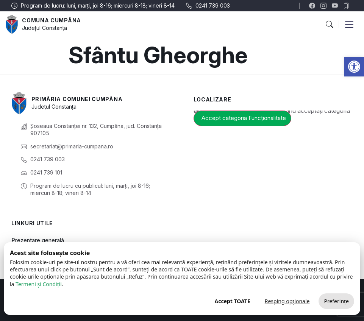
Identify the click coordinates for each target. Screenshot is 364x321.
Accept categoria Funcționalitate (244, 118)
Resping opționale (287, 301)
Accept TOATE (232, 301)
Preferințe (336, 301)
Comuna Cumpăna (51, 20)
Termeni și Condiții (39, 284)
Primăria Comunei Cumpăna (77, 99)
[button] (354, 66)
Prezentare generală (37, 240)
